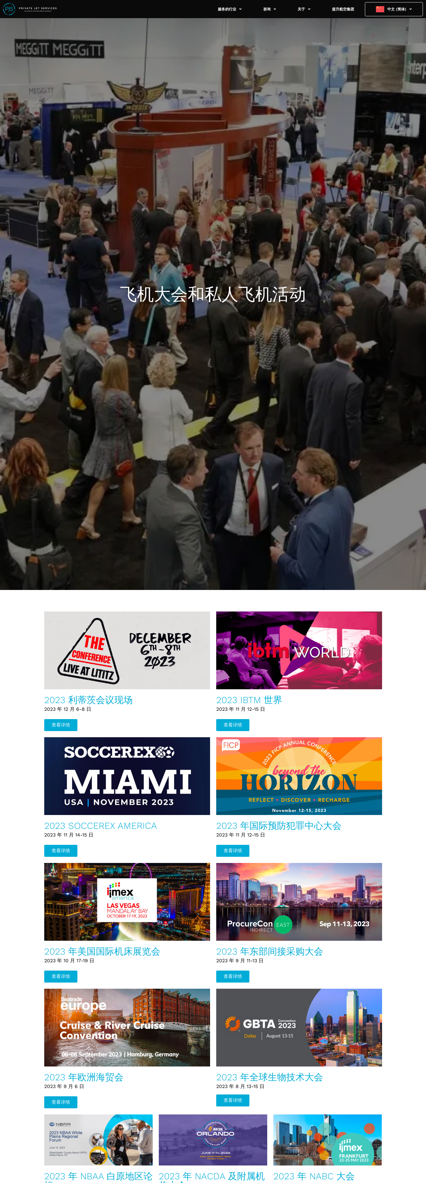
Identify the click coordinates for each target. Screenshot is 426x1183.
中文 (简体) (399, 9)
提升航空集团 (343, 9)
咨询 (269, 9)
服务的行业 (230, 9)
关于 (304, 9)
